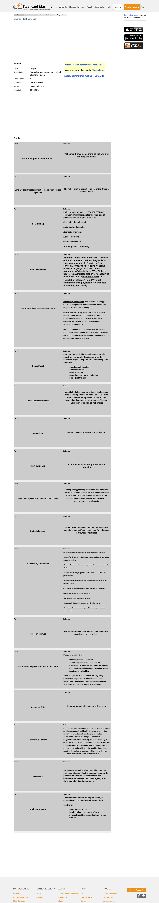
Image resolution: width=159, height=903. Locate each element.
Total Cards (19, 79)
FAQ (82, 894)
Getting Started (87, 897)
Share (60, 901)
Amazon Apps (109, 901)
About (89, 7)
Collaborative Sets (20, 897)
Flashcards (30, 15)
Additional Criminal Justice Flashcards (84, 76)
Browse (39, 897)
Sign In (118, 7)
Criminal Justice (45, 15)
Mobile (107, 889)
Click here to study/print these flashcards (83, 65)
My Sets (16, 894)
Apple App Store (110, 894)
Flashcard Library (76, 7)
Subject (17, 82)
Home (19, 15)
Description (19, 72)
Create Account (132, 7)
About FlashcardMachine (68, 894)
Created (17, 90)
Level (16, 86)
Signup (83, 901)
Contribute (99, 7)
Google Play (108, 897)
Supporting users (131, 15)
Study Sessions (19, 901)
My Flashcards (61, 7)
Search (143, 7)
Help (109, 7)
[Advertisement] (63, 41)
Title (16, 68)
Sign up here (97, 70)
